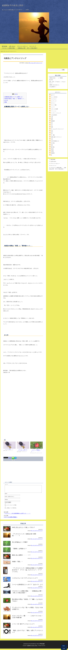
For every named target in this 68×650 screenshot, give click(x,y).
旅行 (52, 132)
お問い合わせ (12, 46)
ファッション (53, 110)
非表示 (16, 94)
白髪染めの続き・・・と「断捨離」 (56, 77)
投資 (52, 130)
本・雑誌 (53, 134)
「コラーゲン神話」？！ (8, 449)
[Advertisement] (23, 117)
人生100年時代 (54, 114)
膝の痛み (53, 146)
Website (6, 500)
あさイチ (53, 94)
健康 (52, 118)
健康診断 (53, 120)
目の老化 (53, 142)
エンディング (53, 100)
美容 (52, 144)
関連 (5, 102)
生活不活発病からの (55, 140)
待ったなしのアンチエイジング (35, 62)
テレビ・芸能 (53, 104)
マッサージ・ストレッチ (56, 112)
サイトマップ (33, 46)
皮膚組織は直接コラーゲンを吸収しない (13, 96)
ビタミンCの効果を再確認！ (10, 518)
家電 (52, 126)
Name (6, 494)
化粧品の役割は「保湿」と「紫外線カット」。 (15, 98)
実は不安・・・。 (52, 79)
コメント (6, 484)
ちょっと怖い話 (54, 96)
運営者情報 (4, 46)
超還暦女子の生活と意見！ (13, 5)
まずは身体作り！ (52, 86)
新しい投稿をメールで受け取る (10, 509)
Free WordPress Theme (37, 645)
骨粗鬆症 (53, 152)
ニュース (53, 106)
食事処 (52, 150)
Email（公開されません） (10, 497)
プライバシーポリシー (22, 46)
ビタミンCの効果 (54, 108)
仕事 (52, 116)
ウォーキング (53, 98)
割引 (52, 122)
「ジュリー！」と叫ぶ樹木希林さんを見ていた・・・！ (17, 514)
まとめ (6, 100)
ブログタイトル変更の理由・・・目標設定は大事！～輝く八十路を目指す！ (20, 48)
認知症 (52, 148)
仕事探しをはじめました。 (54, 84)
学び (52, 124)
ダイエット (53, 102)
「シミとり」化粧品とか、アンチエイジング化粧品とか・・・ (36, 450)
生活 (52, 138)
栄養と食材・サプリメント (56, 136)
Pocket (10, 457)
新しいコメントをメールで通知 (10, 506)
